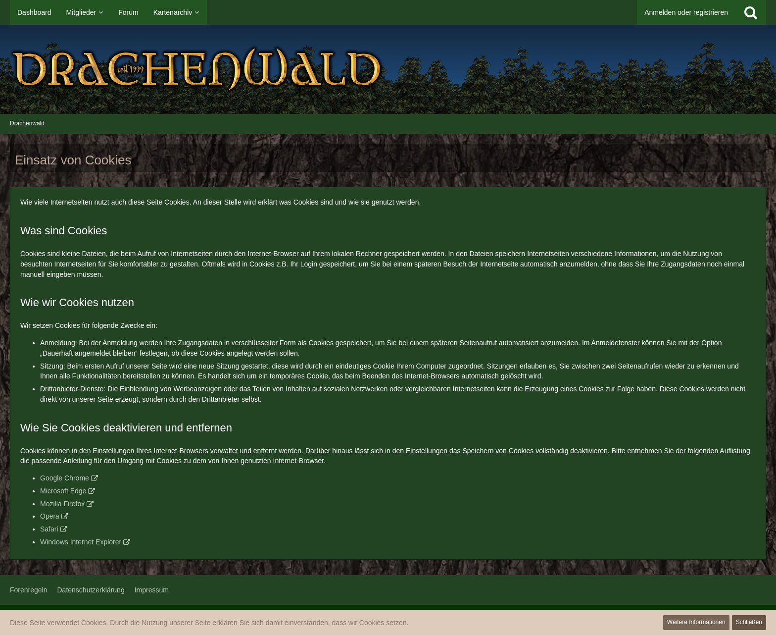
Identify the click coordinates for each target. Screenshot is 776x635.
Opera (49, 516)
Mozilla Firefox (62, 504)
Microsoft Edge (63, 491)
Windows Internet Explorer (80, 542)
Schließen (749, 622)
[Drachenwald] (388, 69)
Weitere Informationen (696, 622)
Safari (49, 529)
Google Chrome (64, 478)
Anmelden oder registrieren (686, 12)
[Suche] (750, 12)
